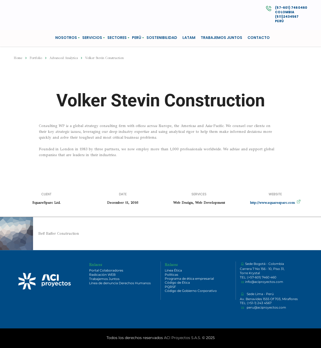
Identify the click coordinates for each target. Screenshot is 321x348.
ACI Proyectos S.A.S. (182, 337)
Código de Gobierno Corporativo (191, 291)
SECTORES (117, 37)
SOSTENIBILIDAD (161, 37)
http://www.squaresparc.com (272, 203)
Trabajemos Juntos (104, 279)
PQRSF (170, 287)
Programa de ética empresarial (189, 279)
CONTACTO (258, 37)
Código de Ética (177, 282)
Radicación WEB (102, 275)
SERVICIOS (92, 37)
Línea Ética (173, 270)
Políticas (171, 275)
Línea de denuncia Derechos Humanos (120, 283)
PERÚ (136, 37)
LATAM (188, 37)
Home (18, 58)
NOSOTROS (66, 37)
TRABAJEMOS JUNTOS (221, 37)
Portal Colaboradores (106, 270)
